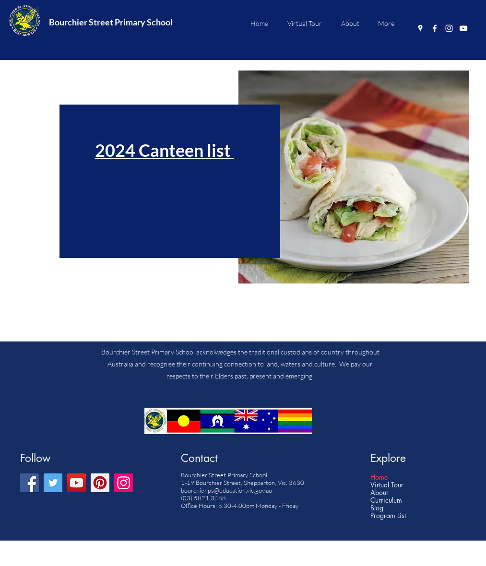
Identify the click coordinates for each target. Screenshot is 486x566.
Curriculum (386, 500)
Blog (376, 508)
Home (379, 477)
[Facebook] (434, 28)
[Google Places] (420, 28)
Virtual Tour (386, 485)
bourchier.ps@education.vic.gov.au (226, 490)
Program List (388, 515)
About (379, 492)
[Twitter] (53, 482)
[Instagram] (449, 28)
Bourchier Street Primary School (111, 22)
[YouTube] (463, 28)
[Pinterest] (100, 482)
